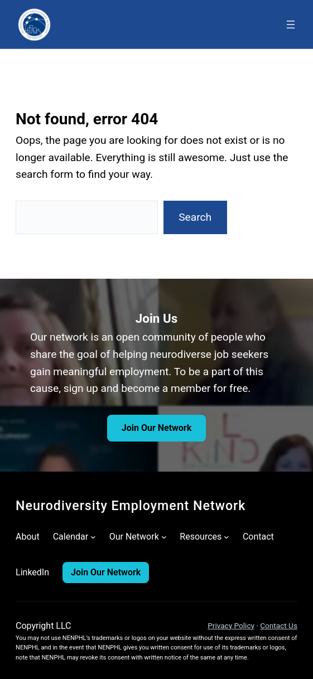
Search (195, 217)
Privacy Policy (231, 625)
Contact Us (278, 625)
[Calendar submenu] (93, 537)
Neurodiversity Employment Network (130, 505)
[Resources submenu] (226, 537)
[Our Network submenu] (164, 537)
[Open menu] (290, 24)
